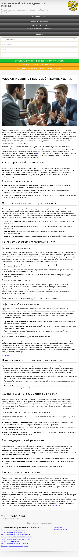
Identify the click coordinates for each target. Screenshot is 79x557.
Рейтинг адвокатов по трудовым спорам (14, 543)
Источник (5, 355)
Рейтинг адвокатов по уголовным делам (14, 530)
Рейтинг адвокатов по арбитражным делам (15, 534)
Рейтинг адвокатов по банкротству (13, 532)
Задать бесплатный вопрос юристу (39, 65)
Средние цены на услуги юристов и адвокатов (39, 68)
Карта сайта (58, 527)
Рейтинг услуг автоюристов (10, 541)
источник (56, 505)
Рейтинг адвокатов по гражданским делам (15, 539)
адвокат (39, 153)
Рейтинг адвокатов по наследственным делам (16, 537)
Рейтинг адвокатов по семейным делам (14, 546)
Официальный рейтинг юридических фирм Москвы (39, 61)
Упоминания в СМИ (60, 529)
